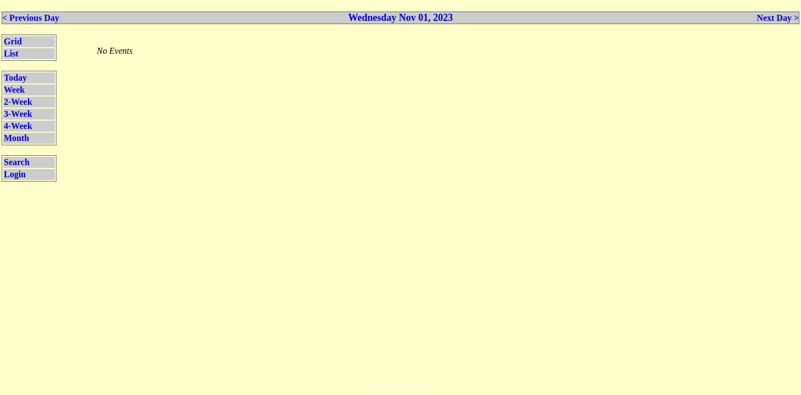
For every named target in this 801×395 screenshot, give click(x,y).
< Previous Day (30, 17)
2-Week (18, 101)
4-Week (18, 126)
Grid (13, 41)
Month (16, 138)
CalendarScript (414, 386)
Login (15, 174)
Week (14, 89)
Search (17, 162)
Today (15, 77)
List (11, 53)
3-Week (18, 114)
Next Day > (778, 17)
